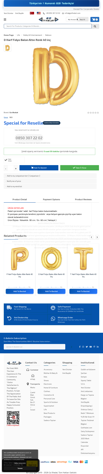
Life (18, 35)
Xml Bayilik (19, 13)
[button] (97, 237)
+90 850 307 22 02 (51, 13)
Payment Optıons (51, 199)
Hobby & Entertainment (32, 35)
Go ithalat (13, 112)
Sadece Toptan (50, 420)
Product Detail (20, 199)
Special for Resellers (26, 122)
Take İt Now (79, 167)
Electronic (48, 384)
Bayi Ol (82, 19)
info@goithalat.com (71, 13)
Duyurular (85, 446)
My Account (72, 19)
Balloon (48, 35)
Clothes (47, 391)
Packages (48, 417)
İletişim (84, 377)
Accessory (48, 369)
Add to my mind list (14, 186)
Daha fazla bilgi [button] (20, 463)
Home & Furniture (51, 388)
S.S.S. (83, 384)
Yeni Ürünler (8, 13)
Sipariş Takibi (86, 380)
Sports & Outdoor (51, 402)
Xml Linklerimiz (87, 391)
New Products (49, 413)
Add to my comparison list (17, 176)
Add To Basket (39, 167)
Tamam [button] (20, 468)
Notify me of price (14, 181)
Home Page (9, 35)
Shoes (46, 380)
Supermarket (49, 406)
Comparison (34, 176)
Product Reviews (83, 199)
